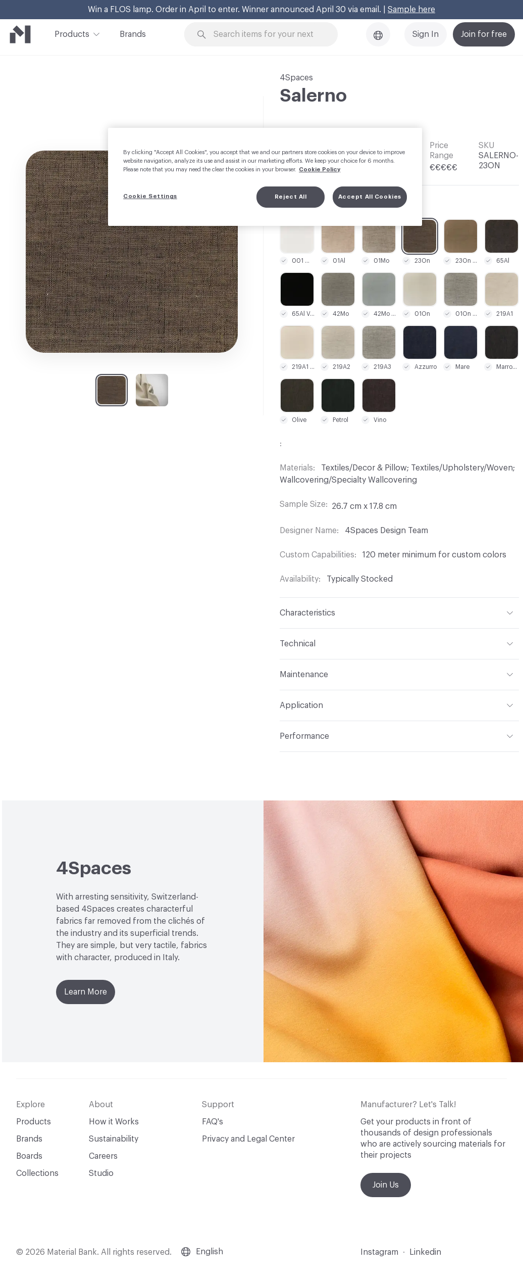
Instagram (379, 1252)
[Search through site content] (267, 34)
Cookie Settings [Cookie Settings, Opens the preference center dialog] (150, 196)
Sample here (411, 10)
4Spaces (296, 78)
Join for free (484, 34)
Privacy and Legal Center (248, 1139)
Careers (103, 1156)
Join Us (386, 1185)
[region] (265, 177)
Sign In (425, 34)
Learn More (85, 992)
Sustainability (113, 1139)
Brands (133, 34)
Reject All (291, 197)
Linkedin (425, 1252)
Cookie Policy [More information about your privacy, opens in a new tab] (319, 169)
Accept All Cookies (369, 197)
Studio (101, 1173)
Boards (29, 1156)
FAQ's (212, 1122)
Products (72, 33)
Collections (37, 1173)
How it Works (114, 1122)
